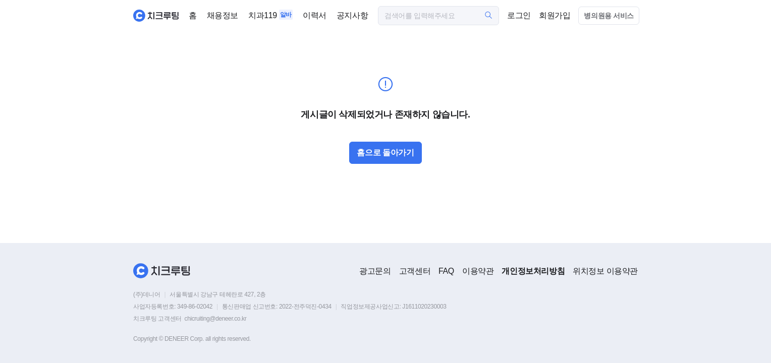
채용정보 (222, 15)
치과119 (262, 15)
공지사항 (352, 15)
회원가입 (554, 15)
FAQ (446, 271)
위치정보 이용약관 (605, 271)
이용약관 (477, 271)
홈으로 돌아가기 (385, 152)
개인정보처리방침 (533, 271)
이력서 (314, 15)
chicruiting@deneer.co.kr (216, 318)
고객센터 (414, 271)
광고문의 (375, 271)
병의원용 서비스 (609, 16)
